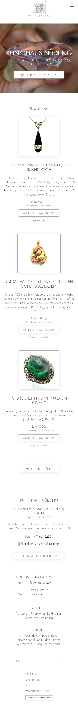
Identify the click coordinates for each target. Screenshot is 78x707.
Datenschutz (32, 680)
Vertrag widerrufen (39, 697)
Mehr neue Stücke (39, 469)
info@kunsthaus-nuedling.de (39, 592)
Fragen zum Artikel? (39, 220)
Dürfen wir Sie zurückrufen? (38, 556)
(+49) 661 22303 (42, 536)
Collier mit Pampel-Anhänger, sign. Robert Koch (39, 167)
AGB (27, 685)
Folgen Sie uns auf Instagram (39, 543)
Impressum (31, 674)
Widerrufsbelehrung (37, 691)
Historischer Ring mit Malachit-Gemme (39, 400)
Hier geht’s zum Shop (42, 75)
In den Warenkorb (41, 213)
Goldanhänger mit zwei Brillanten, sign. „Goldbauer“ (39, 284)
